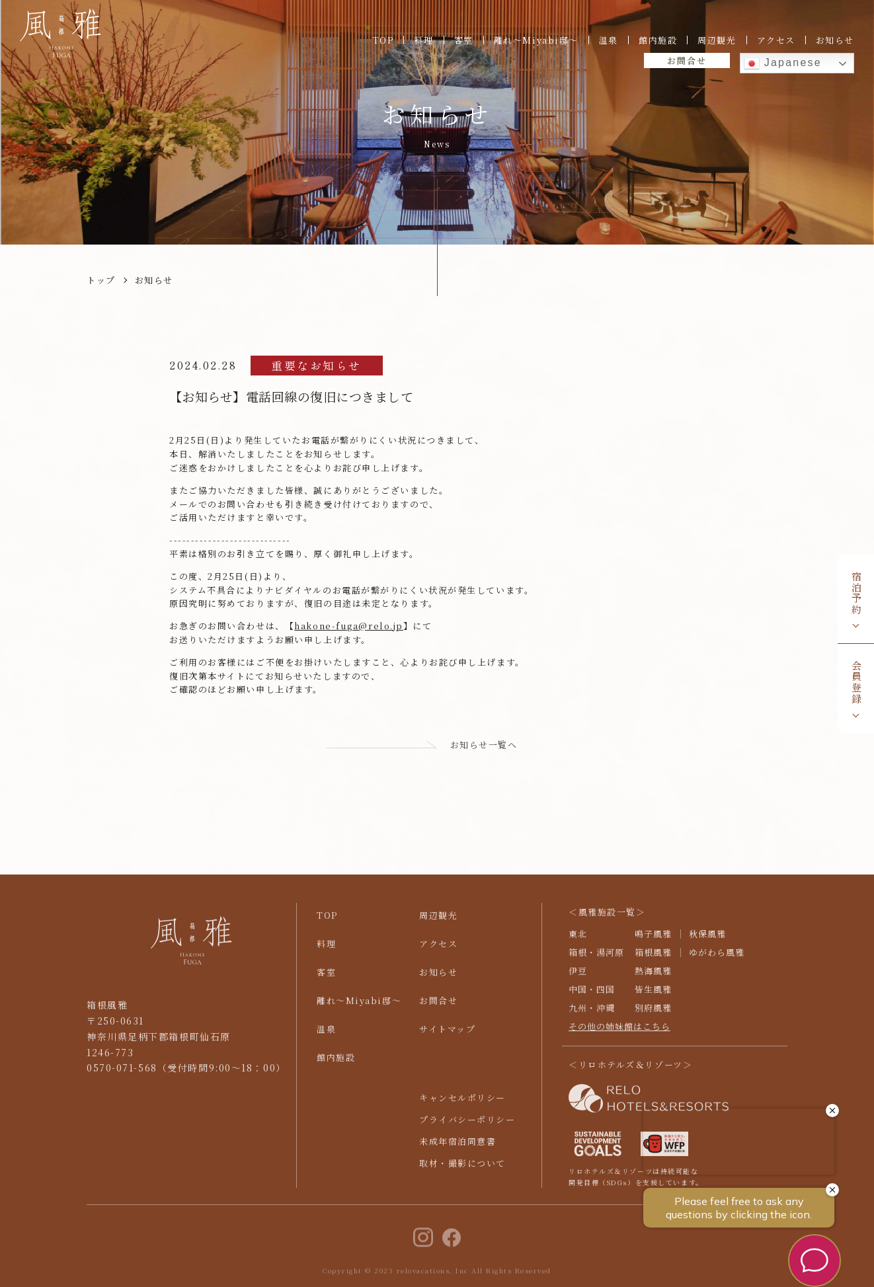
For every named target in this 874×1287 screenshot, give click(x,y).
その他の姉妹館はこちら (619, 1033)
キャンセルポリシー (462, 1105)
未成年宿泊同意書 (457, 1148)
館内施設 (658, 40)
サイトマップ (447, 1036)
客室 (463, 40)
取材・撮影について (462, 1170)
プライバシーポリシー (467, 1126)
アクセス (776, 40)
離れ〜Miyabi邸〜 (536, 40)
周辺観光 (716, 40)
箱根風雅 (653, 959)
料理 (423, 40)
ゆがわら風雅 (716, 959)
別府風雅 (653, 1015)
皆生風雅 (653, 996)
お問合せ (686, 60)
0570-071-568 (122, 1075)
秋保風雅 (707, 941)
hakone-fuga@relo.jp (348, 625)
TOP (383, 40)
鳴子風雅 (653, 941)
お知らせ (835, 40)
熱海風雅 (653, 978)
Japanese (783, 63)
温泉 (608, 40)
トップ (101, 280)
